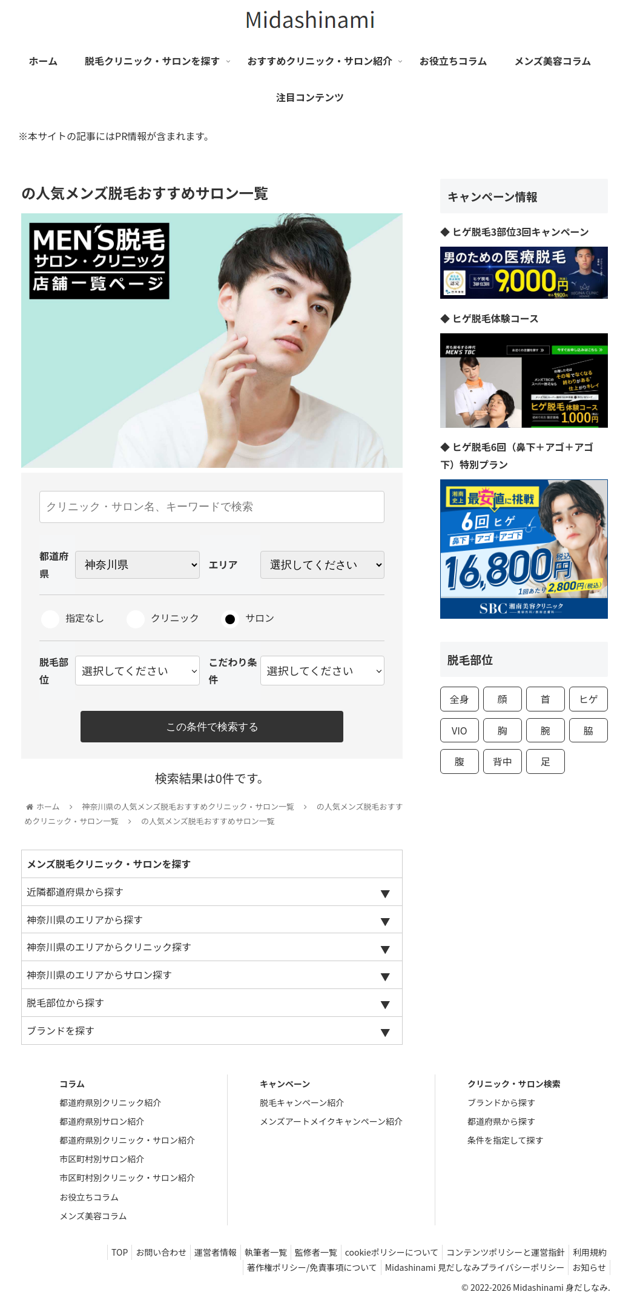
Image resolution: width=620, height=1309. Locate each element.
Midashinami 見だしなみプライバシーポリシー (467, 1271)
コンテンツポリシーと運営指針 (498, 1256)
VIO (459, 730)
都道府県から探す (501, 1125)
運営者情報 (188, 1256)
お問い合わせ (129, 1256)
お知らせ (587, 1271)
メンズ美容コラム (93, 1219)
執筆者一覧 (243, 1256)
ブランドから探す (501, 1106)
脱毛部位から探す (65, 1006)
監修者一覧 (298, 1256)
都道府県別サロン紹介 (101, 1125)
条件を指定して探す (505, 1144)
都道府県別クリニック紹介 (110, 1106)
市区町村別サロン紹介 (101, 1163)
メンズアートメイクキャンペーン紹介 (331, 1125)
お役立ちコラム (89, 1200)
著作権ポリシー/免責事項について (299, 1271)
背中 (502, 761)
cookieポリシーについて (379, 1256)
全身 (459, 698)
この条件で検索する (212, 727)
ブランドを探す (60, 1034)
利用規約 (587, 1256)
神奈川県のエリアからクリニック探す (109, 951)
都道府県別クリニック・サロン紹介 (127, 1144)
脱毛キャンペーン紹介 (302, 1106)
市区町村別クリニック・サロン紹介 (127, 1182)
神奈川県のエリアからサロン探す (99, 978)
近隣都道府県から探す (75, 895)
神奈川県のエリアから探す (85, 923)
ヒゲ (588, 698)
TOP (82, 1256)
